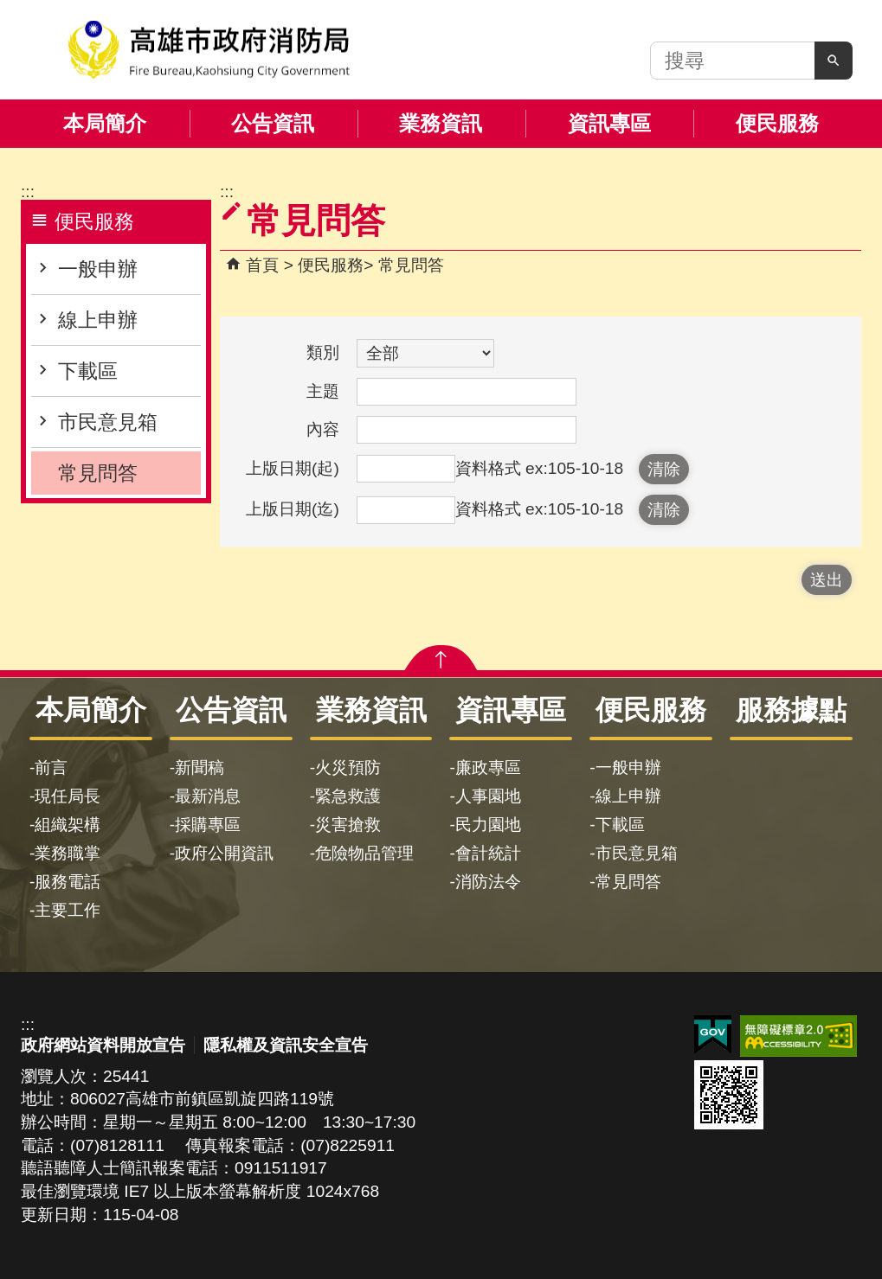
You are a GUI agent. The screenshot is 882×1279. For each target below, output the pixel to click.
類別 (322, 352)
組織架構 (67, 824)
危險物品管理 (364, 853)
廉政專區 (488, 767)
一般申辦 (98, 269)
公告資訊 (272, 123)
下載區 (88, 371)
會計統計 (488, 853)
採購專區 (208, 824)
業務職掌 (67, 853)
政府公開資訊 (224, 853)
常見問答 (98, 473)
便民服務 (777, 123)
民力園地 (488, 824)
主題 (322, 391)
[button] (833, 61)
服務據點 (791, 710)
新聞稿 (199, 767)
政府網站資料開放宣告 (103, 1045)
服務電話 (67, 882)
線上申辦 (98, 320)
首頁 (262, 265)
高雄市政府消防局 (208, 50)
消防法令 (488, 882)
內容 (322, 429)
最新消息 (208, 796)
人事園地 (488, 796)
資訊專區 (609, 123)
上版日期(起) (292, 468)
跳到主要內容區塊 (9, 9)
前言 (51, 767)
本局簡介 (104, 123)
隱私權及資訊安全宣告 (285, 1045)
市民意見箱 (108, 422)
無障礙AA (798, 1036)
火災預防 (348, 767)
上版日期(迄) (292, 509)
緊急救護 (348, 796)
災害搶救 (348, 824)
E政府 (712, 1034)
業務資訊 (440, 123)
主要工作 (67, 910)
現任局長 (67, 796)
